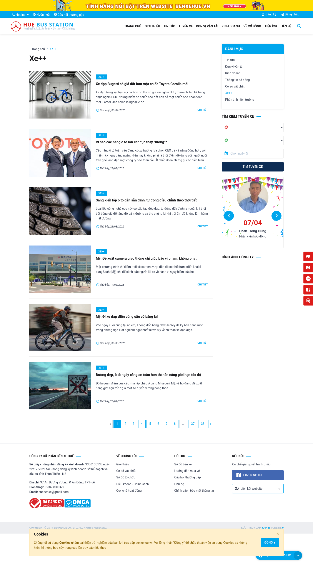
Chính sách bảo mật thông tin (194, 490)
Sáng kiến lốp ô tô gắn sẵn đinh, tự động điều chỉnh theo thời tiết (146, 200)
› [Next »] (210, 423)
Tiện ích (271, 26)
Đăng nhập (290, 14)
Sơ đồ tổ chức (125, 477)
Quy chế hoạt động (129, 490)
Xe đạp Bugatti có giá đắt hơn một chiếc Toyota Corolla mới (142, 84)
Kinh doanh (231, 26)
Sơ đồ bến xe (183, 464)
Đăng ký (269, 14)
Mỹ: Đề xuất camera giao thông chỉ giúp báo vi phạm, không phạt (146, 258)
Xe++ (228, 93)
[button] (229, 216)
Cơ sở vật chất (235, 86)
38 (203, 423)
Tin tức (169, 26)
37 (193, 423)
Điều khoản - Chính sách (132, 484)
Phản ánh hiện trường (239, 99)
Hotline (19, 14)
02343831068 (54, 487)
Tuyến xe (186, 26)
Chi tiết (202, 109)
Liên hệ (285, 26)
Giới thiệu (152, 26)
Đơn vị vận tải (207, 26)
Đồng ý (269, 542)
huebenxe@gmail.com (53, 492)
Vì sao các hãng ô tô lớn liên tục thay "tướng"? (131, 142)
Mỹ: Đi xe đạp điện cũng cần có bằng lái (127, 317)
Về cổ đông (252, 26)
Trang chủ (132, 26)
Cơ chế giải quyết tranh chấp (251, 464)
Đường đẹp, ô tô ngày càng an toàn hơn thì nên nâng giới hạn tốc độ (148, 375)
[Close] (277, 534)
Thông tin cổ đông (237, 80)
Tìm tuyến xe (253, 166)
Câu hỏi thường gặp (187, 477)
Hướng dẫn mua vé (187, 471)
